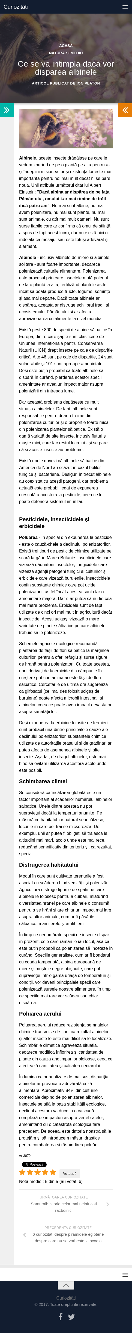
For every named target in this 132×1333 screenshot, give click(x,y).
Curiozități (16, 7)
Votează (70, 1173)
